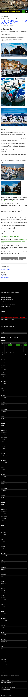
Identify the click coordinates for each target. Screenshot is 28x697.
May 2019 (3, 541)
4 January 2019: (14, 275)
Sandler (15, 259)
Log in (2, 657)
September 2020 (4, 516)
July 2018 (2, 560)
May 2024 (3, 418)
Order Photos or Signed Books (7, 299)
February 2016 (3, 592)
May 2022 (3, 469)
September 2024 (4, 409)
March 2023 (3, 448)
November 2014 (4, 616)
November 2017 (4, 571)
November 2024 (4, 404)
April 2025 (3, 393)
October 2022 (3, 460)
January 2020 (3, 527)
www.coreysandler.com (5, 306)
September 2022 (4, 462)
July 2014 (2, 623)
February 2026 (3, 369)
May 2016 (3, 588)
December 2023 (4, 430)
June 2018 (3, 562)
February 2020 (3, 525)
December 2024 (4, 402)
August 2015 (3, 599)
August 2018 (3, 558)
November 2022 (4, 458)
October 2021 (3, 485)
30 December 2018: (14, 267)
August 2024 (3, 411)
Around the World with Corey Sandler (10, 11)
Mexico (10, 259)
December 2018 (4, 548)
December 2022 (4, 455)
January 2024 (3, 427)
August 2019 (3, 534)
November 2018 (4, 551)
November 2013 (4, 636)
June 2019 (3, 539)
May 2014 (3, 627)
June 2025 (3, 388)
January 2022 (3, 479)
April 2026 (3, 365)
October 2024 (3, 406)
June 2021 (3, 495)
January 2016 (3, 595)
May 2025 (3, 390)
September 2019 (4, 532)
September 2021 (4, 488)
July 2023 (2, 441)
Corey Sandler (13, 25)
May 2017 (3, 578)
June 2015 (3, 604)
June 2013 (3, 648)
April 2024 (3, 420)
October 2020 (3, 513)
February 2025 (3, 397)
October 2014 (3, 618)
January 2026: (7, 326)
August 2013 (3, 643)
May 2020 (3, 523)
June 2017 (3, 576)
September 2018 (4, 555)
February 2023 (3, 451)
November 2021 (4, 483)
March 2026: (7, 319)
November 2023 (4, 432)
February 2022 (3, 476)
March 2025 (3, 395)
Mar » (26, 354)
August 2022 (3, 465)
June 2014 (3, 625)
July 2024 (2, 413)
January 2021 (3, 506)
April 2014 (3, 630)
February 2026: (6, 323)
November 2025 (4, 376)
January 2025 (3, 400)
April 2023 (3, 446)
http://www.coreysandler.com (9, 200)
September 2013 (4, 641)
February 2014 (3, 634)
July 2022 (2, 467)
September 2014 (4, 620)
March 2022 (3, 474)
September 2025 (4, 381)
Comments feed (4, 661)
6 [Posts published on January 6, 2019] (25, 345)
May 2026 (3, 362)
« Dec (2, 354)
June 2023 (3, 444)
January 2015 (3, 613)
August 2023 (3, 439)
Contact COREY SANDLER (6, 297)
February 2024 (3, 425)
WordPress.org (4, 664)
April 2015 (3, 609)
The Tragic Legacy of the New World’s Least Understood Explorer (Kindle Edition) (14, 241)
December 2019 (4, 530)
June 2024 (3, 416)
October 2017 (3, 574)
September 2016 (4, 585)
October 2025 (3, 379)
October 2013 (3, 639)
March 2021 (3, 502)
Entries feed (3, 659)
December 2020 (4, 509)
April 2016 (3, 590)
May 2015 (3, 606)
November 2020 (4, 511)
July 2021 (2, 492)
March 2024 (3, 423)
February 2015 (3, 611)
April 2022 (3, 472)
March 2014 (3, 632)
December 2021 (4, 481)
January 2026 (3, 372)
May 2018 (3, 564)
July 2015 (2, 602)
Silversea (20, 259)
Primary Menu (26, 11)
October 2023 (3, 434)
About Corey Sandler (5, 294)
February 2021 (3, 504)
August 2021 (3, 490)
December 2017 (4, 569)
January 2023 (3, 453)
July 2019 (2, 537)
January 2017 (3, 581)
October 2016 (3, 583)
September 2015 (4, 597)
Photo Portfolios (4, 301)
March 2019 (3, 544)
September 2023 (4, 437)
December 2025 (4, 374)
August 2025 (3, 383)
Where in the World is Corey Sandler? (8, 304)
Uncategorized (4, 16)
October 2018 (3, 553)
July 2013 (2, 646)
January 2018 (3, 567)
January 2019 (3, 546)
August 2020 (3, 518)
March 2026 (3, 367)
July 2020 (2, 520)
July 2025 (2, 386)
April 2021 (3, 499)
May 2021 (3, 497)
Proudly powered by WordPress (6, 695)
